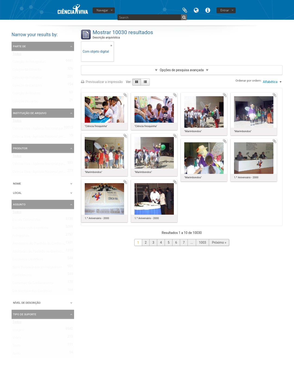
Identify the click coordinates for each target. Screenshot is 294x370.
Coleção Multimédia (27, 71)
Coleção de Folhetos (27, 78)
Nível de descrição (27, 302)
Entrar (224, 10)
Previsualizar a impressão (102, 82)
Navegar (102, 10)
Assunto (19, 204)
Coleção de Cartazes (27, 86)
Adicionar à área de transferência (125, 95)
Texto (16, 346)
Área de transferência (185, 10)
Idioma (196, 10)
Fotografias (21, 237)
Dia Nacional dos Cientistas (32, 292)
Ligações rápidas (208, 10)
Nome (17, 183)
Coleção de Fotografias (29, 63)
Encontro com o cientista (30, 229)
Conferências (22, 276)
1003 (202, 242)
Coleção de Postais (26, 94)
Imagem (18, 331)
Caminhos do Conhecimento (33, 284)
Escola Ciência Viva (27, 221)
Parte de (19, 46)
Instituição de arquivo (30, 113)
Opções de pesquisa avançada (182, 70)
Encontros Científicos (28, 260)
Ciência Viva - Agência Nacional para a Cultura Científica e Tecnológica (63, 137)
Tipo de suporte (24, 314)
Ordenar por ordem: (248, 80)
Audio (17, 354)
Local (17, 193)
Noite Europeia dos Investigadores (37, 268)
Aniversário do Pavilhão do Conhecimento (42, 244)
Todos (17, 55)
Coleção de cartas (26, 102)
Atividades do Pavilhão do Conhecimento (42, 252)
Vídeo (17, 339)
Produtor (20, 148)
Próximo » (219, 242)
